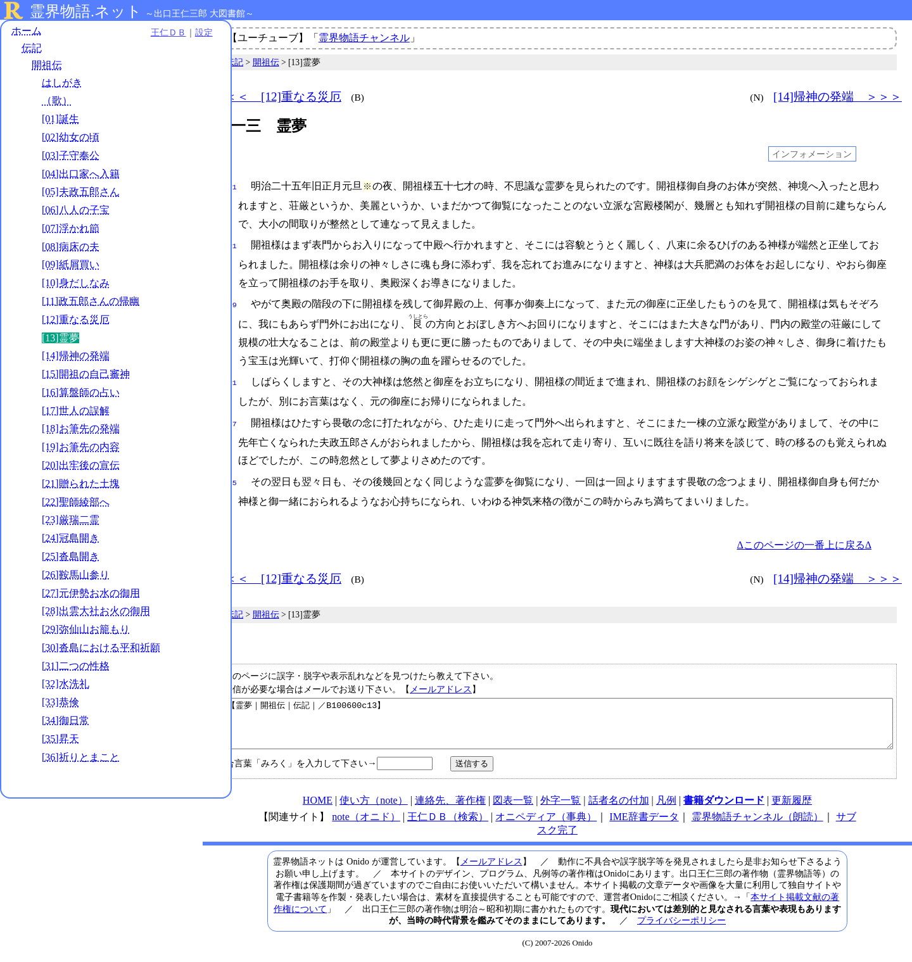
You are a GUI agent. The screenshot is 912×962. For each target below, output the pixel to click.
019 (230, 303)
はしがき (62, 83)
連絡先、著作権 (450, 804)
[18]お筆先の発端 (81, 429)
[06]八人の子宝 (76, 210)
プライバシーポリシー (681, 925)
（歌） (57, 101)
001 (230, 186)
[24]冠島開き (70, 538)
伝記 (32, 49)
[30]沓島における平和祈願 (101, 648)
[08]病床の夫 (70, 247)
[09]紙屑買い (70, 265)
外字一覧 (560, 804)
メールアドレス (441, 684)
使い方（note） (373, 804)
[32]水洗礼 (65, 685)
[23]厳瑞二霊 (70, 521)
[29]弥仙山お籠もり (86, 629)
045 (230, 478)
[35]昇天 (60, 739)
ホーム (26, 31)
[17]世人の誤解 (76, 411)
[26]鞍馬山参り (76, 575)
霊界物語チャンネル (364, 37)
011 (230, 245)
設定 (175, 33)
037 (230, 420)
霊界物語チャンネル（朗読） (757, 821)
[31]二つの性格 (76, 666)
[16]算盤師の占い (81, 393)
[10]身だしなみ (76, 284)
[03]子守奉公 (70, 156)
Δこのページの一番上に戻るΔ (804, 540)
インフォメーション (812, 154)
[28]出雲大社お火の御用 (96, 612)
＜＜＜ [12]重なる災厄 (277, 96)
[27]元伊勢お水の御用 (91, 593)
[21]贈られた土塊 (81, 484)
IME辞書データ (643, 821)
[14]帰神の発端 (76, 356)
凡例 (666, 804)
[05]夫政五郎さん (81, 192)
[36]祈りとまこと (81, 757)
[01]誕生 (60, 120)
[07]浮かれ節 (70, 229)
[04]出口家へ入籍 (81, 174)
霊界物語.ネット (86, 11)
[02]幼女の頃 (70, 137)
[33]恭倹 (60, 703)
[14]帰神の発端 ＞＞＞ (837, 96)
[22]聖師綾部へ (76, 502)
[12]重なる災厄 (76, 320)
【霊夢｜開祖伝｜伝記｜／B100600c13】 (559, 723)
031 (230, 381)
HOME (317, 804)
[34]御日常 (65, 721)
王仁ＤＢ (139, 33)
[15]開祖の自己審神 (86, 374)
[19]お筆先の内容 (81, 448)
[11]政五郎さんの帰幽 (90, 301)
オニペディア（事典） (546, 821)
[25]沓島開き (70, 557)
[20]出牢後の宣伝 (81, 465)
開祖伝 (47, 66)
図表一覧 (513, 804)
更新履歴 (791, 804)
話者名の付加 (618, 804)
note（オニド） (366, 821)
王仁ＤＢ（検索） (447, 821)
